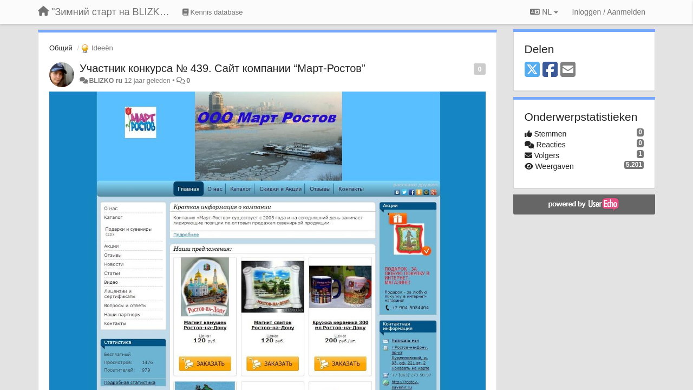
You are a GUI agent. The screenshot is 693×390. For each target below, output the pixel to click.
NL (544, 12)
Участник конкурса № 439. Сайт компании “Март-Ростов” (222, 68)
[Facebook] (550, 70)
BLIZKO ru (106, 80)
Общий (61, 48)
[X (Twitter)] (532, 70)
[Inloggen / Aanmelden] (609, 12)
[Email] (568, 70)
